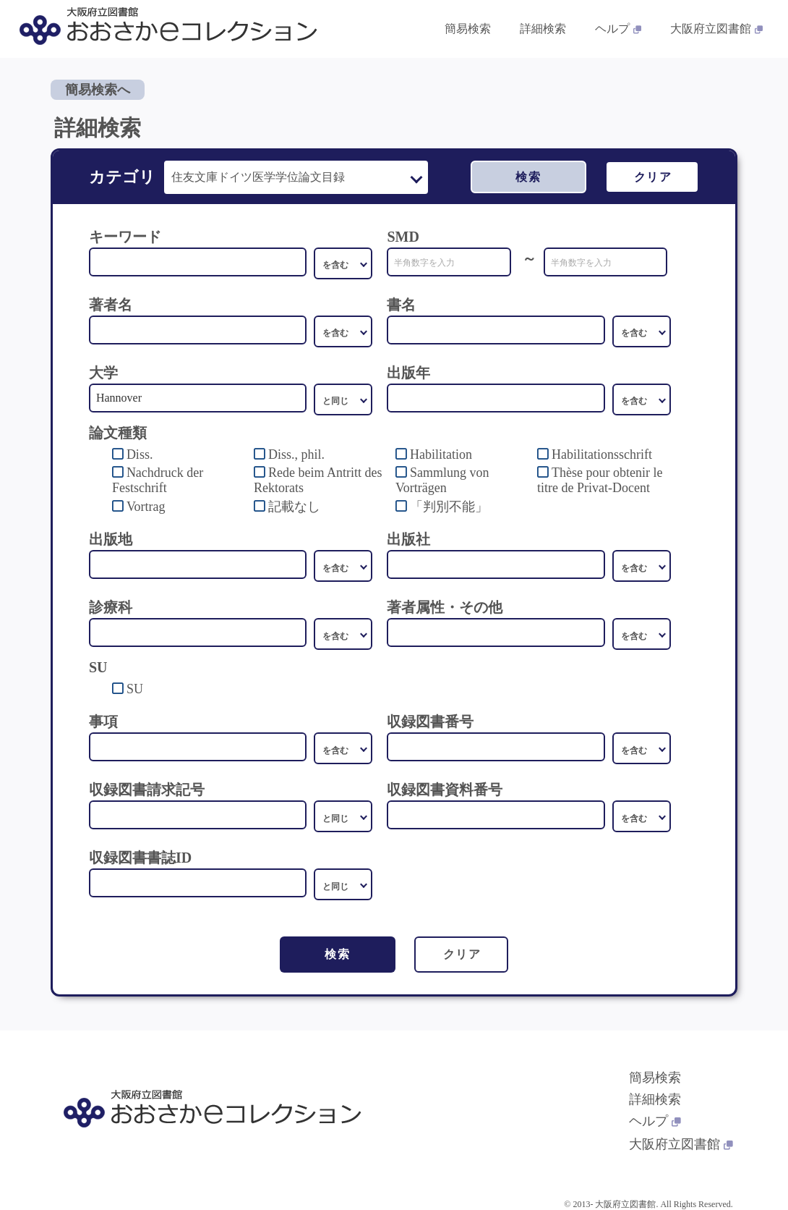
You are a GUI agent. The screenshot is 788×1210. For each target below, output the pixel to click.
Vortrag (146, 506)
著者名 (110, 305)
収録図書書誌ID (140, 858)
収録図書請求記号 (147, 790)
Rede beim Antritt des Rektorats (318, 480)
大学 (103, 373)
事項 (103, 721)
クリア (653, 177)
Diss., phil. (296, 454)
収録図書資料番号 (444, 790)
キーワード (125, 237)
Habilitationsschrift (602, 454)
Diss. (140, 454)
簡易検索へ (97, 89)
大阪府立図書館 (681, 1144)
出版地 (110, 539)
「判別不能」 (449, 506)
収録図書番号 (430, 721)
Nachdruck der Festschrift (157, 480)
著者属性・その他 (444, 607)
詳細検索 (655, 1099)
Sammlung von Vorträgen (442, 480)
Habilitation (441, 454)
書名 (401, 305)
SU (135, 689)
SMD (403, 237)
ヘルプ (655, 1121)
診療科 (110, 607)
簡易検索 (655, 1077)
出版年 (408, 373)
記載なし (294, 506)
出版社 (408, 539)
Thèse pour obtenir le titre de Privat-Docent (599, 480)
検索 (528, 177)
